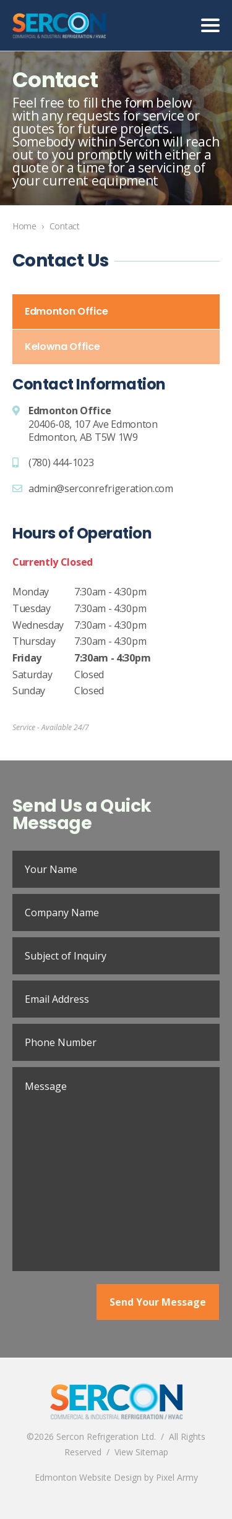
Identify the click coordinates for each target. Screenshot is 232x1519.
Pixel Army (177, 1477)
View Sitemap (141, 1452)
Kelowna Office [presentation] (62, 346)
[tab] (116, 311)
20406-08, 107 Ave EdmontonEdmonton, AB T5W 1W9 (93, 430)
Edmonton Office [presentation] (66, 311)
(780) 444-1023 (61, 462)
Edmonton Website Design (88, 1477)
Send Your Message (158, 1302)
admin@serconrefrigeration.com (100, 488)
